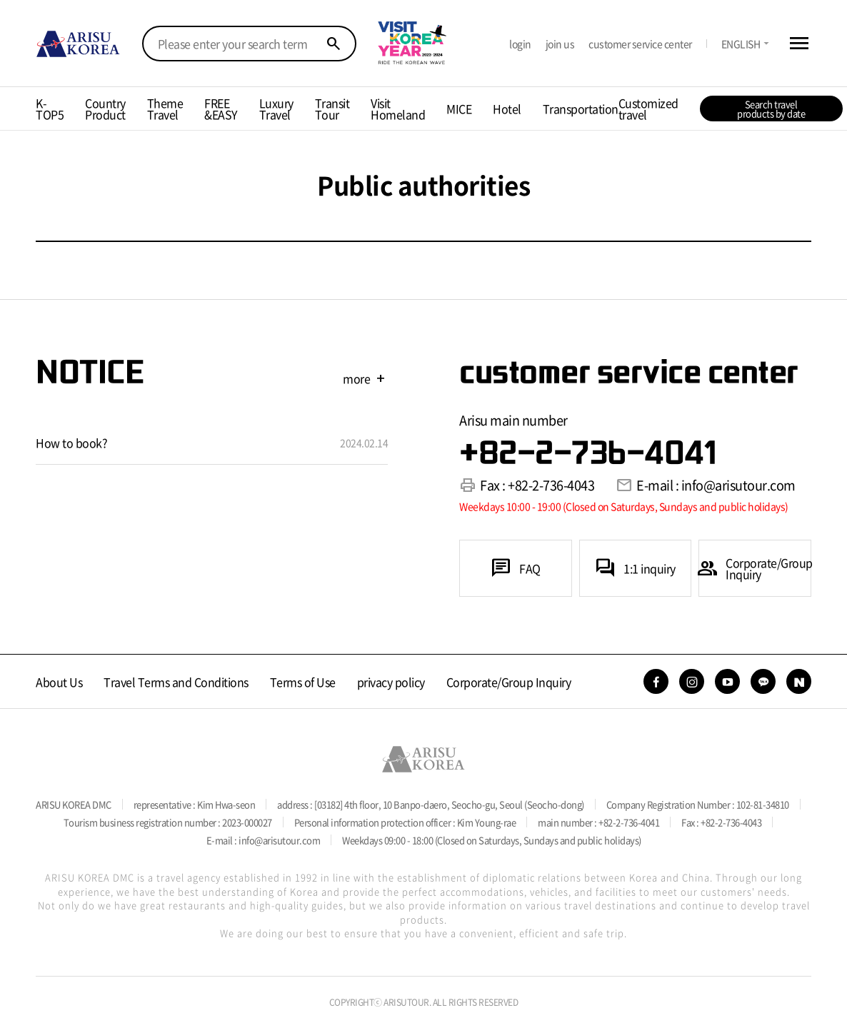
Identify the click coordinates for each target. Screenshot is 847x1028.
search (333, 44)
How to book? (71, 442)
